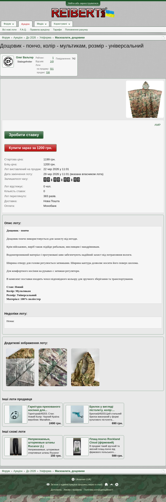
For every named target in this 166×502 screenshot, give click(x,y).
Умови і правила (72, 489)
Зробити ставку (24, 135)
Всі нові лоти (9, 29)
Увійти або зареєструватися (83, 3)
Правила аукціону (39, 29)
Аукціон (25, 24)
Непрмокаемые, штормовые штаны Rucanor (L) (41, 442)
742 (73, 58)
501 (52, 69)
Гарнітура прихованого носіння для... (44, 408)
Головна (106, 484)
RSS (116, 484)
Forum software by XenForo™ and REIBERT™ (83, 497)
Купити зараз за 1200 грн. (30, 148)
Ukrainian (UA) (83, 479)
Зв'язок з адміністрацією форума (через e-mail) (76, 484)
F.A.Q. (23, 29)
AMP (158, 124)
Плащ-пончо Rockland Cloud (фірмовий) (104, 440)
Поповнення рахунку (76, 29)
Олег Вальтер (25, 57)
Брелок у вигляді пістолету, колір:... (102, 408)
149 (52, 61)
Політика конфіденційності (98, 489)
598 (48, 72)
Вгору (111, 484)
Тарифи (57, 29)
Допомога (56, 489)
